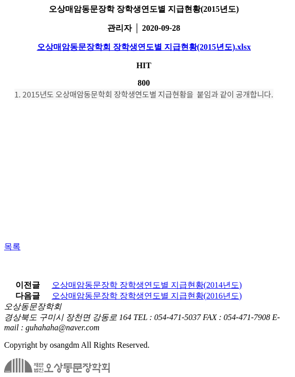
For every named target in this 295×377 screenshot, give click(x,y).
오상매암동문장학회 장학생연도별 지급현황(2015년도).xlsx (144, 47)
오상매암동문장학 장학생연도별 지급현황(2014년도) (147, 285)
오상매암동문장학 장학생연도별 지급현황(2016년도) (147, 295)
